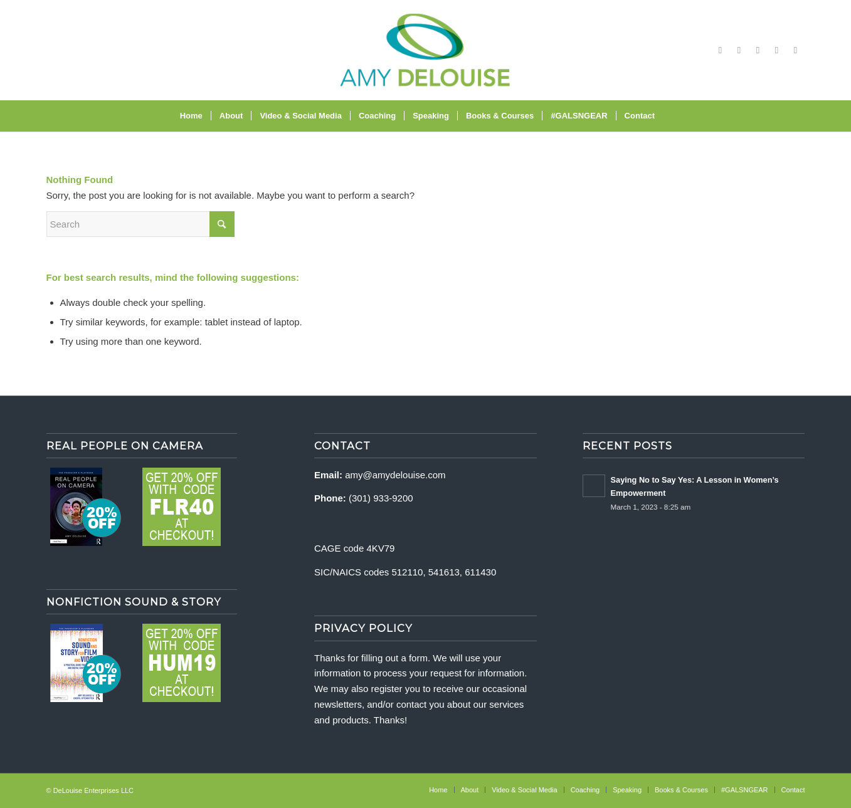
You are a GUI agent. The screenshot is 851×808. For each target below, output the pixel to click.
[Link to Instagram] (739, 50)
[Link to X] (777, 50)
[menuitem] (191, 116)
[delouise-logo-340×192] (425, 50)
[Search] (671, 116)
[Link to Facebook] (720, 50)
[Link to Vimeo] (758, 50)
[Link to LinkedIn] (795, 50)
